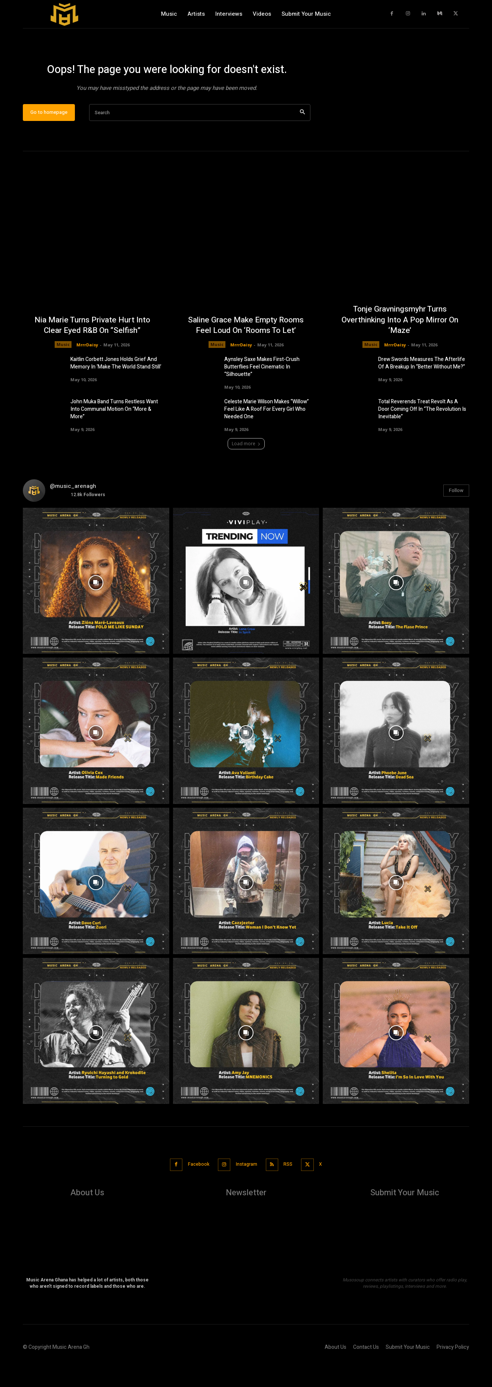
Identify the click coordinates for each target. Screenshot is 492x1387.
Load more (246, 468)
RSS (291, 1188)
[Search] (302, 137)
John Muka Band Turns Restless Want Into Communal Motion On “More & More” (114, 433)
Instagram (245, 1188)
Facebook (193, 1188)
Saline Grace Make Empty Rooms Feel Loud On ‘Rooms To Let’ (246, 349)
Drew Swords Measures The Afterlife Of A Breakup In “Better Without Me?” (421, 387)
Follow (456, 515)
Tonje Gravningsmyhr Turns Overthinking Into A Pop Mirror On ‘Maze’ (400, 344)
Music (63, 369)
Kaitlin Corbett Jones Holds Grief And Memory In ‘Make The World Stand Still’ (115, 387)
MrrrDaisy (87, 369)
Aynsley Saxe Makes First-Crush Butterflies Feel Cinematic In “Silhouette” (262, 391)
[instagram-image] (96, 605)
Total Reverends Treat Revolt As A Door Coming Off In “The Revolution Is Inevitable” (422, 433)
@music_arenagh (73, 511)
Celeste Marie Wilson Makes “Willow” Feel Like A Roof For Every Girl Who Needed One (266, 433)
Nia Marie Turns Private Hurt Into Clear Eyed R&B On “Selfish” (92, 349)
